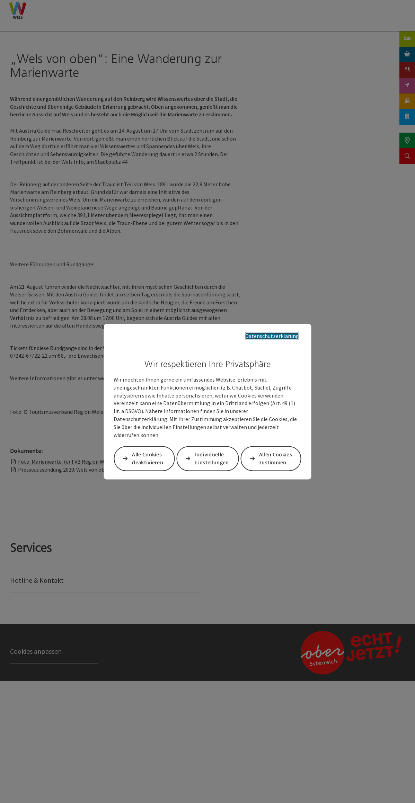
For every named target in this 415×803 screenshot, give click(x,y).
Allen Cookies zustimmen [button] (275, 458)
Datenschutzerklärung (272, 335)
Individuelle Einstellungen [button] (212, 458)
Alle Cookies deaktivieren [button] (147, 458)
